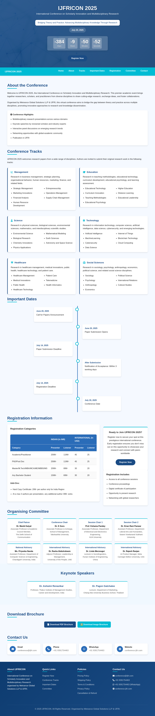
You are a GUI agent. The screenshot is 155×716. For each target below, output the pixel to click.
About (71, 71)
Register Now (77, 58)
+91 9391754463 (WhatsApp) (127, 684)
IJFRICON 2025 (13, 71)
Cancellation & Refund (87, 693)
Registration (115, 71)
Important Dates (97, 71)
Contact (144, 71)
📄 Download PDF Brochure (60, 624)
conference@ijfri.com (124, 676)
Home (61, 71)
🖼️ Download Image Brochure (94, 624)
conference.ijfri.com (123, 689)
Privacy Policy (84, 689)
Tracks (82, 71)
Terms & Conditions (86, 684)
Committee (131, 71)
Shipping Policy (84, 680)
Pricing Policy (83, 676)
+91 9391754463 (122, 680)
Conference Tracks (50, 680)
